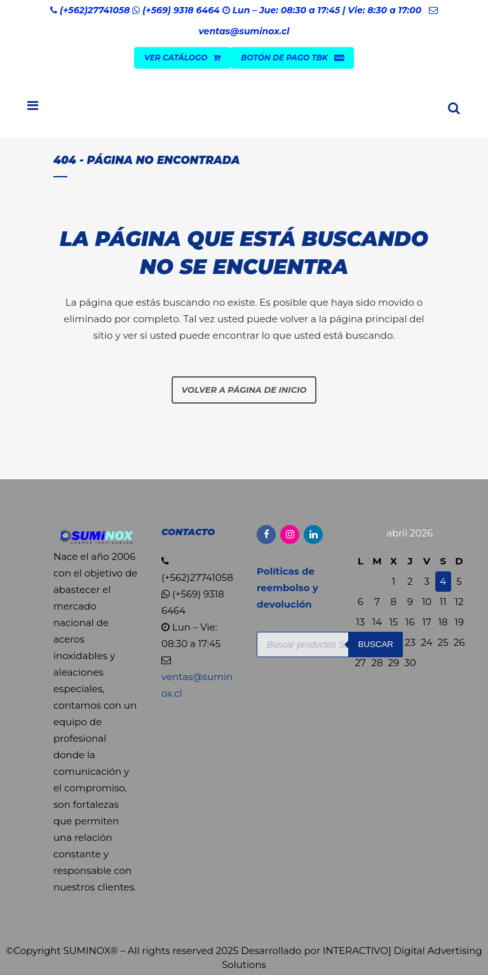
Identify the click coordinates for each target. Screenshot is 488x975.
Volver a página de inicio (244, 390)
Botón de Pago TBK (292, 57)
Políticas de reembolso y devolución (287, 587)
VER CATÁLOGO (182, 57)
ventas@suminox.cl (243, 31)
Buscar (375, 644)
